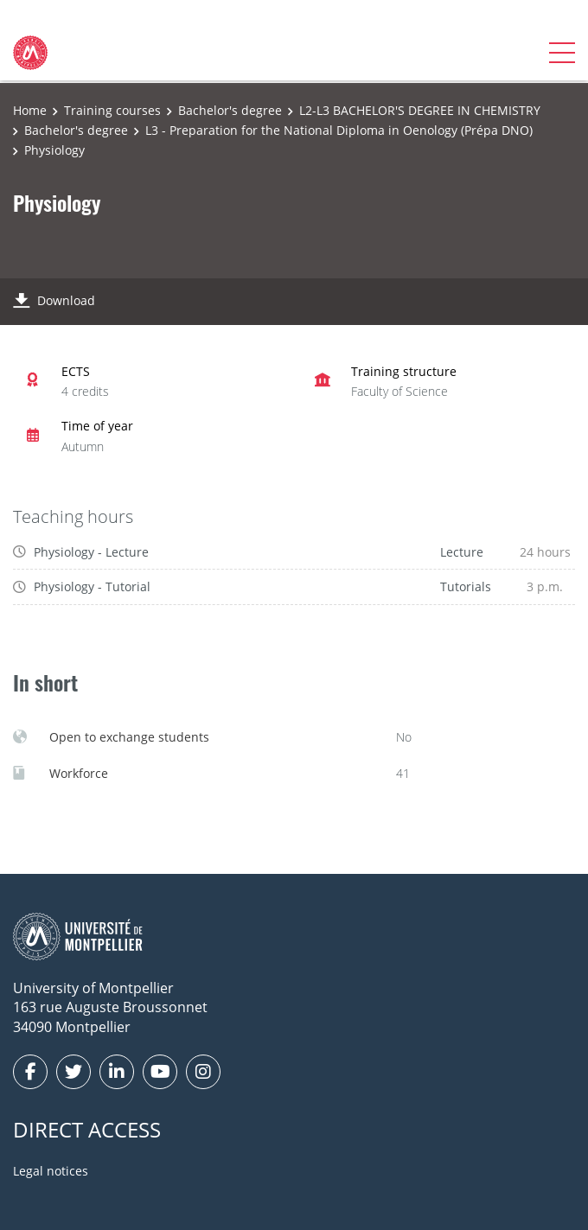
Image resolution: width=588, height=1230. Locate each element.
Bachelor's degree (230, 110)
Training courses (112, 110)
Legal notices (50, 1171)
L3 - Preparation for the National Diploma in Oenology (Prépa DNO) (339, 130)
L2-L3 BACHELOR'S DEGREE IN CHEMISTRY (419, 110)
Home (30, 110)
